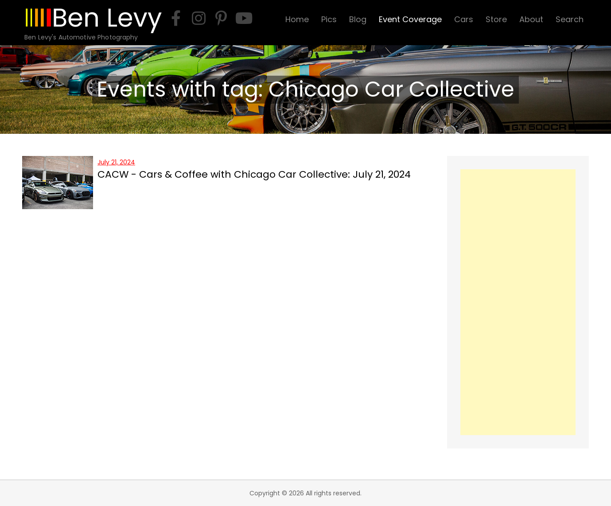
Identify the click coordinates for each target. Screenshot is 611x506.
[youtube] (244, 18)
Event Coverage (410, 19)
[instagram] (198, 18)
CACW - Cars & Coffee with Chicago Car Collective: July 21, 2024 (254, 174)
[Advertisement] (518, 302)
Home (297, 19)
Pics (329, 19)
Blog (357, 19)
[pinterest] (221, 18)
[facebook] (176, 18)
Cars (463, 19)
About (531, 19)
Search (570, 19)
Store (496, 19)
